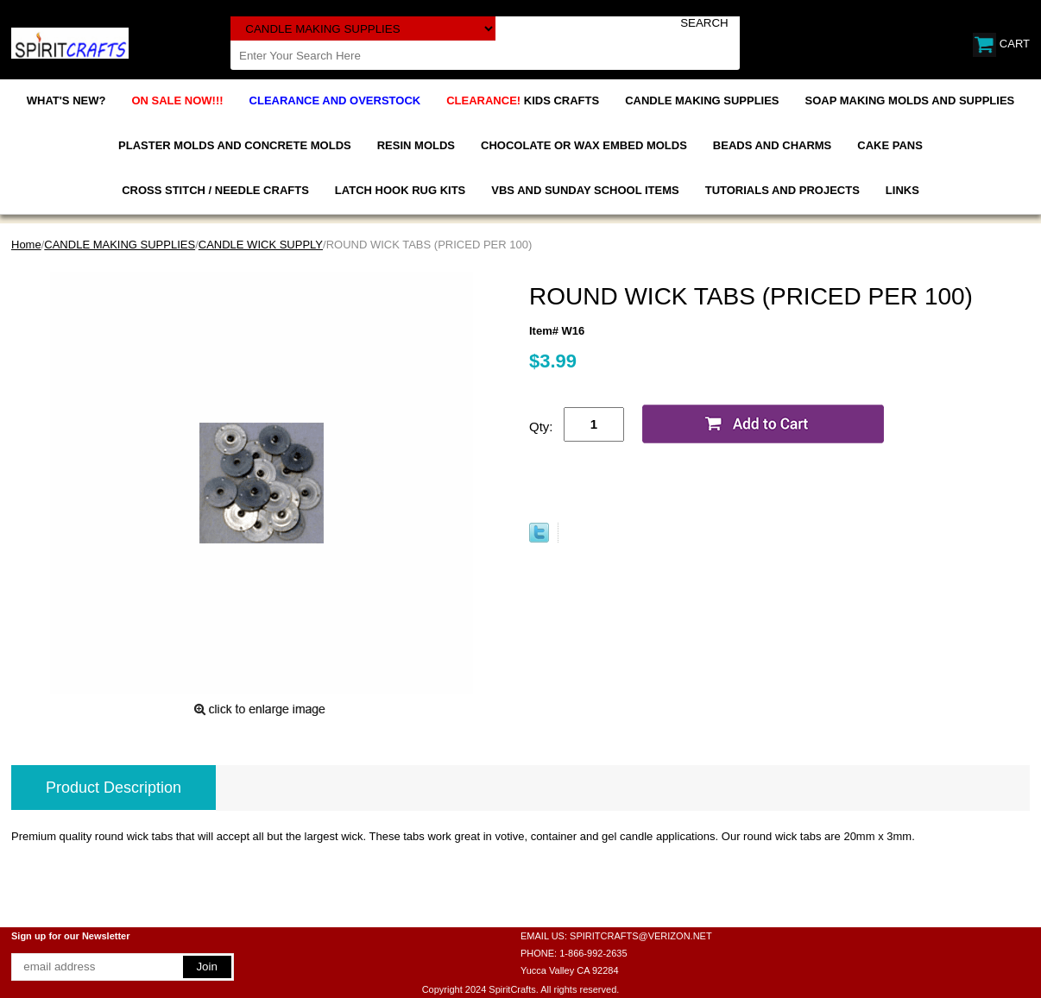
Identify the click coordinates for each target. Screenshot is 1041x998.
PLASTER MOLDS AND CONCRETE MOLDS (234, 145)
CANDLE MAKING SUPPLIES (702, 100)
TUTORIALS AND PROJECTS (782, 190)
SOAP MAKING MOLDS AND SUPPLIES (910, 100)
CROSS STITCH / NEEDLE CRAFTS (215, 190)
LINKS (902, 190)
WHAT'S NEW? (66, 100)
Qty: (541, 426)
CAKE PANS (890, 145)
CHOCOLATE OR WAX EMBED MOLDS (584, 145)
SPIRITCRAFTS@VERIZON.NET (641, 936)
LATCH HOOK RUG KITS (400, 190)
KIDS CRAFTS (522, 100)
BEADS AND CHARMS (772, 145)
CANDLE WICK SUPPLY (261, 244)
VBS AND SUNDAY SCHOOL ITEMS (584, 190)
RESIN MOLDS (416, 145)
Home (26, 244)
